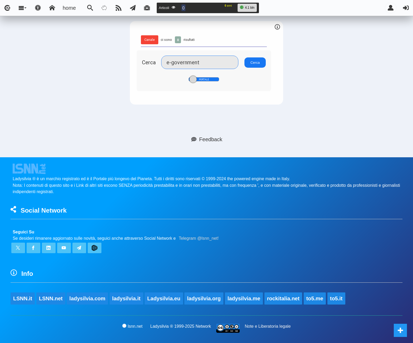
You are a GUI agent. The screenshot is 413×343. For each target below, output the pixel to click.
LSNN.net (51, 298)
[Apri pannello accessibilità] (38, 8)
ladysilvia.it (126, 298)
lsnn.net (132, 326)
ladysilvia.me (244, 298)
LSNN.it (22, 298)
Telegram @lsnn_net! (199, 238)
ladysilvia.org (204, 298)
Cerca (149, 62)
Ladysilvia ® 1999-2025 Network (180, 326)
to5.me (314, 298)
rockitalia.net (283, 298)
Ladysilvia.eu (163, 298)
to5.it (336, 298)
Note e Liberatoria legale (268, 326)
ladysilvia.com (87, 298)
